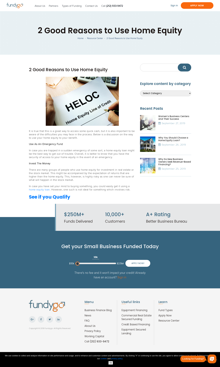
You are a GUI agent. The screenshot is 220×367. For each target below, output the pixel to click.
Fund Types (165, 310)
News (87, 315)
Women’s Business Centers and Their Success (173, 117)
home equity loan (39, 189)
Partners (53, 5)
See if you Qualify (49, 197)
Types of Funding (72, 5)
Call (112, 5)
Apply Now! (137, 263)
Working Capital (94, 336)
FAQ (86, 320)
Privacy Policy (92, 331)
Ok (110, 363)
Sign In (174, 5)
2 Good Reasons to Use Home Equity (125, 38)
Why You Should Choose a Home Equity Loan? (173, 139)
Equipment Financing (134, 310)
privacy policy (116, 358)
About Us (40, 5)
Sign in (121, 277)
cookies (103, 358)
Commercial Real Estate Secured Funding (136, 317)
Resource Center (95, 38)
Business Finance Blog (98, 310)
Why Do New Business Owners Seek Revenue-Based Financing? (174, 162)
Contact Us (91, 5)
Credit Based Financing (135, 324)
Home (80, 38)
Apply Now (197, 5)
